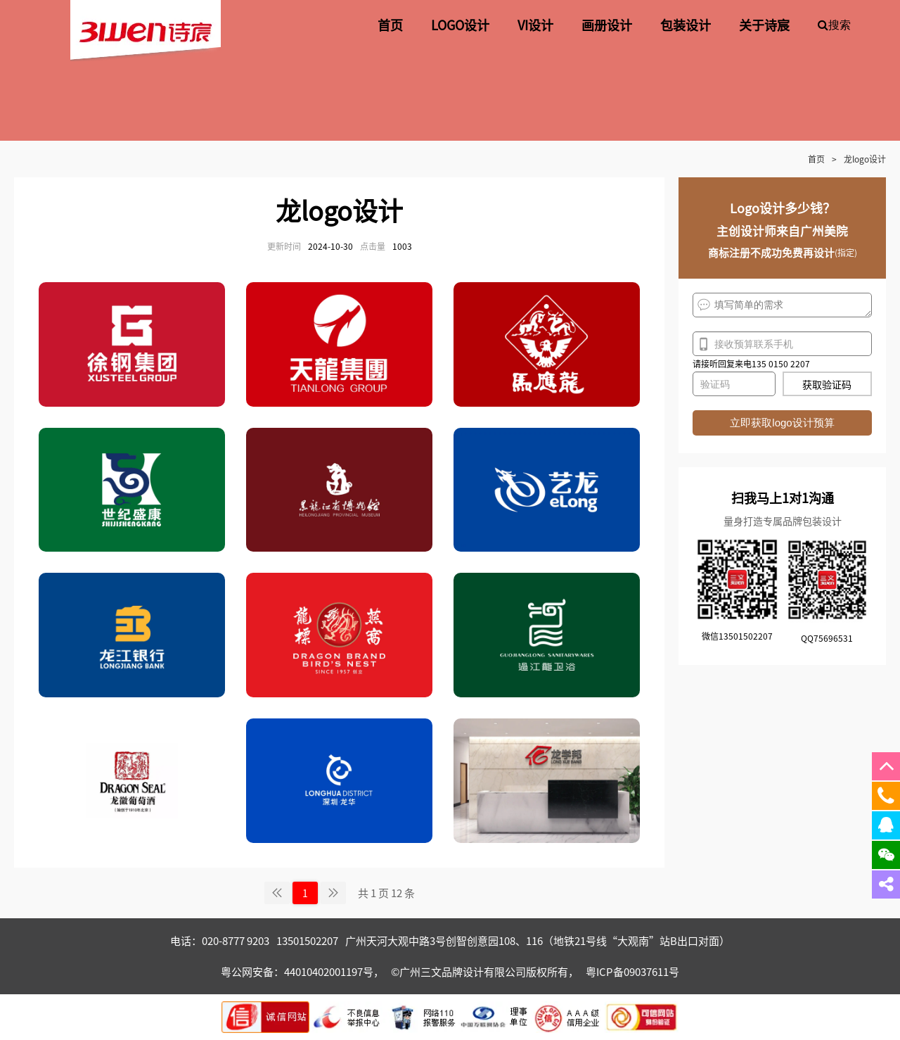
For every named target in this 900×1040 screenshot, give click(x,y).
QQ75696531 (827, 638)
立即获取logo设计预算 (782, 423)
